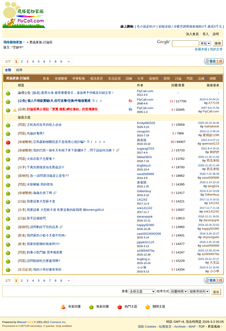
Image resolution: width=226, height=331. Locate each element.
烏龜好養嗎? (35, 133)
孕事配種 (78, 78)
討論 (178, 78)
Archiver (180, 326)
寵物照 (153, 78)
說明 (216, 34)
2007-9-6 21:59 (210, 107)
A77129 (213, 103)
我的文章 (216, 49)
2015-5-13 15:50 (209, 267)
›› (69, 61)
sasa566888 (145, 174)
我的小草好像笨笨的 (47, 269)
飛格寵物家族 (12, 42)
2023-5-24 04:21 (209, 99)
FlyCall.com (145, 91)
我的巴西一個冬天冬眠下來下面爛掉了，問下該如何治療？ (74, 150)
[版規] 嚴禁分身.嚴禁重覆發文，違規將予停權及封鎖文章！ (73, 93)
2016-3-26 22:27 (209, 233)
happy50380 (145, 225)
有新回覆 (71, 306)
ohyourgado (211, 237)
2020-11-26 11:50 (208, 156)
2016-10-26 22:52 (208, 224)
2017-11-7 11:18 (209, 207)
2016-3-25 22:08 (209, 242)
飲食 (46, 78)
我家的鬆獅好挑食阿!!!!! (43, 244)
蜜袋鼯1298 (211, 135)
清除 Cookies (147, 326)
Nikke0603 (144, 157)
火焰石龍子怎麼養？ (41, 159)
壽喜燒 (141, 140)
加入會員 (192, 34)
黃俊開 (141, 182)
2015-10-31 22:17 (208, 258)
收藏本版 (201, 49)
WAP (192, 326)
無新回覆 (99, 306)
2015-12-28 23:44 (208, 250)
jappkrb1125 (145, 242)
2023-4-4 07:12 (210, 140)
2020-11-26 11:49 (208, 165)
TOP (201, 326)
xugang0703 (145, 148)
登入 (206, 34)
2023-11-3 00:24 (209, 131)
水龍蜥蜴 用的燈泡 (40, 184)
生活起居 (114, 78)
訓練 (129, 78)
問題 (190, 78)
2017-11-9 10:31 (209, 199)
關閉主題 (155, 306)
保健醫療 (61, 78)
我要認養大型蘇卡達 (41, 201)
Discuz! (22, 322)
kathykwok (211, 126)
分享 (140, 78)
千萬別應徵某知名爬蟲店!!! (45, 167)
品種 (201, 78)
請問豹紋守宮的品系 (44, 227)
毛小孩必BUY (146, 26)
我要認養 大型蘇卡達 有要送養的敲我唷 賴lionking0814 (65, 210)
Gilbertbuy (144, 191)
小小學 (141, 267)
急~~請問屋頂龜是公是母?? (49, 175)
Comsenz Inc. (58, 322)
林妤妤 (214, 152)
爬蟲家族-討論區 (17, 78)
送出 (216, 292)
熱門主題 (127, 306)
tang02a (213, 186)
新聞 (167, 78)
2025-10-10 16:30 (208, 122)
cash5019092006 (149, 233)
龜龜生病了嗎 (42, 193)
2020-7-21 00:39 (209, 173)
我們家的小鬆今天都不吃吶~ (47, 235)
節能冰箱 (164, 26)
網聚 (213, 78)
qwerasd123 (210, 143)
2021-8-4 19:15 (210, 148)
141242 (142, 199)
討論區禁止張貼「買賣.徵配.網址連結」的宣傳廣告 (62, 109)
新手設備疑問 (36, 218)
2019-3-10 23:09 (209, 191)
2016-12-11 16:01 (208, 216)
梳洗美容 (96, 78)
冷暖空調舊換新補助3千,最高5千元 (197, 26)
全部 (8, 70)
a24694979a (145, 250)
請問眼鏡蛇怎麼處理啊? (43, 261)
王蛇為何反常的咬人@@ (44, 124)
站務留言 (165, 326)
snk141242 (144, 208)
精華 (19, 70)
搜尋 (218, 43)
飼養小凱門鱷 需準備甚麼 (44, 252)
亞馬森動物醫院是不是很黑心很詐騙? (59, 142)
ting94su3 (144, 165)
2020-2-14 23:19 (209, 182)
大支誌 (214, 262)
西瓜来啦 (213, 160)
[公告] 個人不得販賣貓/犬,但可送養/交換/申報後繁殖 (54, 101)
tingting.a (143, 259)
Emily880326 (146, 123)
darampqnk (145, 216)
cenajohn (143, 131)
